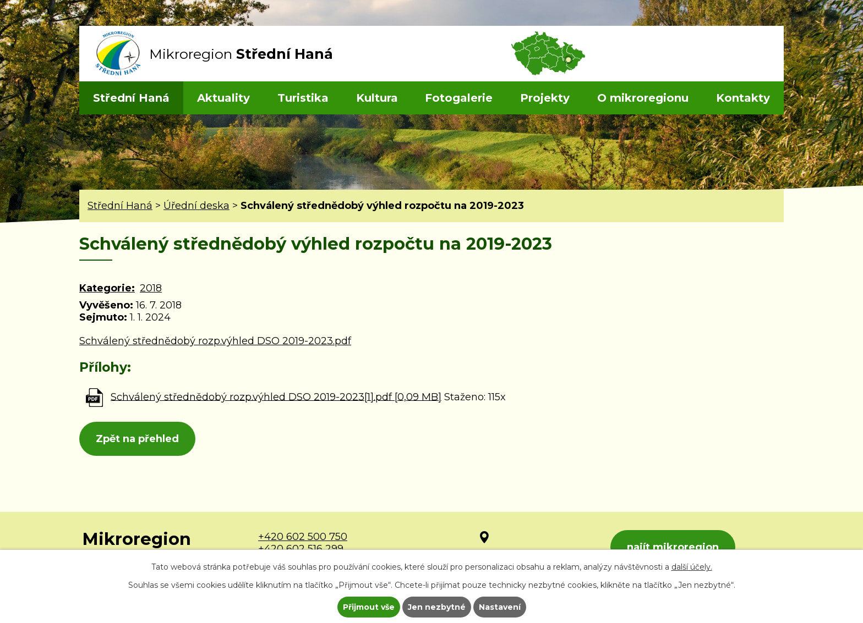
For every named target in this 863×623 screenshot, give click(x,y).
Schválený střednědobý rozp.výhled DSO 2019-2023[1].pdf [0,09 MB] (276, 396)
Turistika (303, 97)
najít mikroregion (673, 547)
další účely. (691, 567)
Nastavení (500, 607)
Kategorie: (107, 288)
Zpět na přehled (137, 439)
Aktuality (223, 97)
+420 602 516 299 (300, 549)
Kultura (377, 97)
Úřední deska (196, 206)
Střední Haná (131, 97)
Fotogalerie (459, 97)
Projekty (545, 97)
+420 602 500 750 (302, 537)
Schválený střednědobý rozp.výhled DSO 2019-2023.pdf (215, 341)
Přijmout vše (369, 607)
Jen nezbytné (437, 607)
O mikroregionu (643, 97)
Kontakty (743, 97)
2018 (151, 288)
